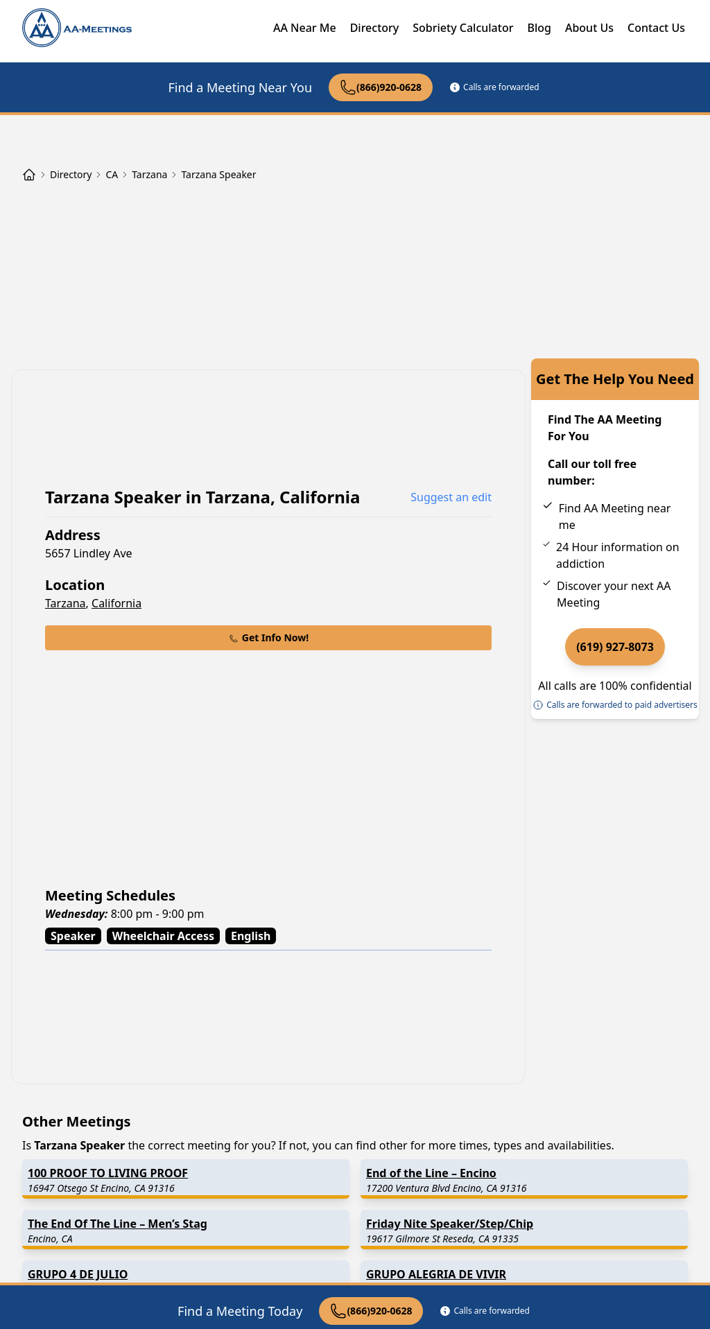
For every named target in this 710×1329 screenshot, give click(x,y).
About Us (589, 27)
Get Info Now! (268, 637)
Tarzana (65, 603)
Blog (539, 27)
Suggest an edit (451, 497)
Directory (374, 27)
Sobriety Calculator (463, 27)
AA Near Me (304, 27)
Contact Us (656, 27)
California (116, 603)
